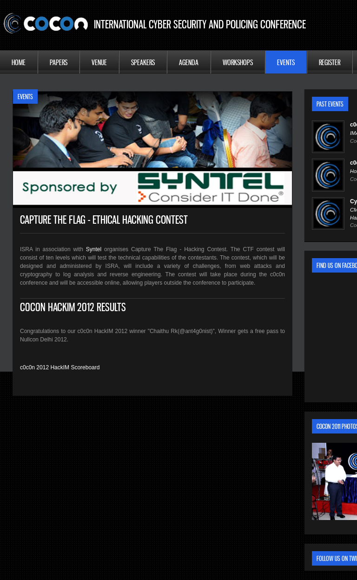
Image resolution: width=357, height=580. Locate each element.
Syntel (93, 249)
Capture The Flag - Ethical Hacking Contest (104, 220)
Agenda (188, 62)
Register (329, 62)
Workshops (238, 62)
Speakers (143, 62)
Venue (99, 62)
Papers (58, 62)
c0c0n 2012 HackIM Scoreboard (59, 367)
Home (19, 62)
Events (286, 62)
